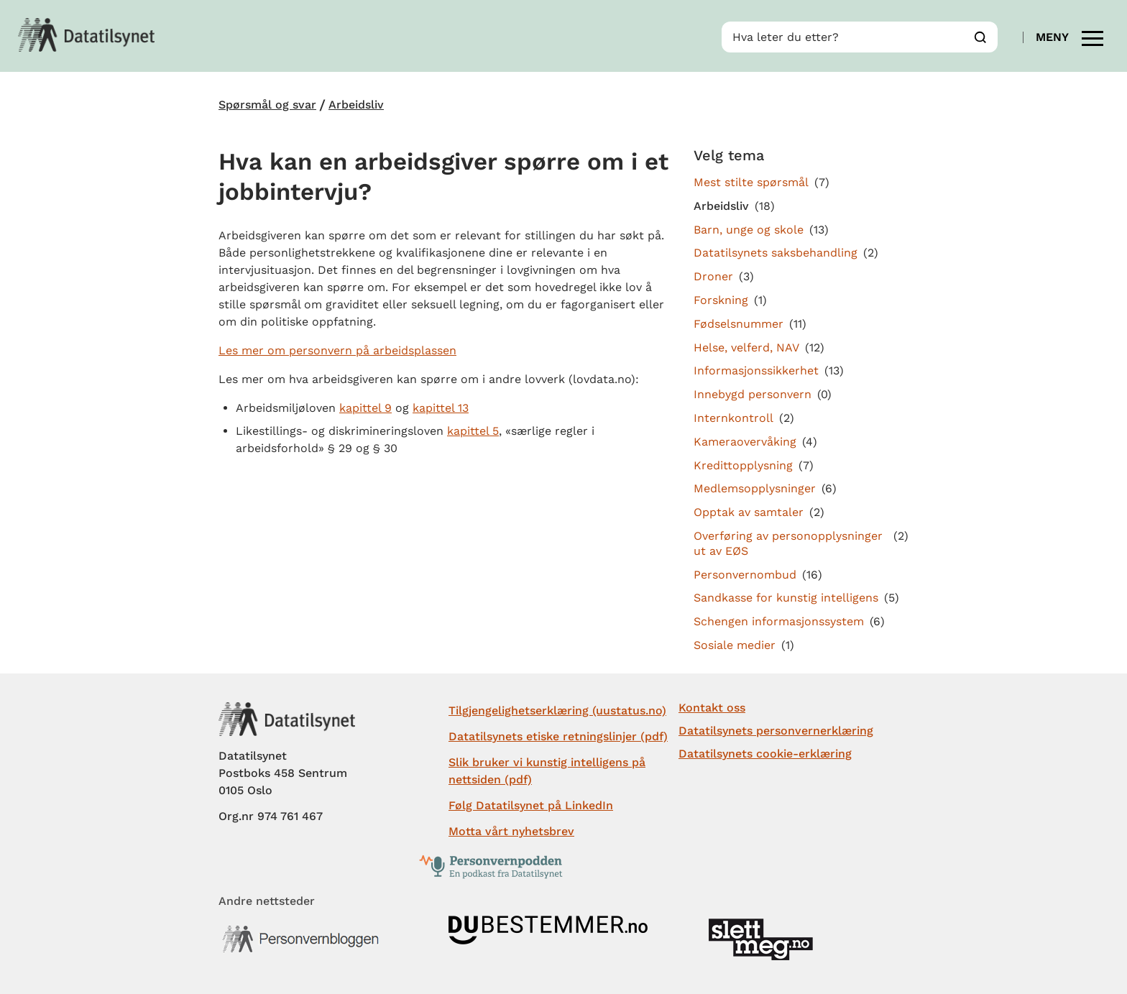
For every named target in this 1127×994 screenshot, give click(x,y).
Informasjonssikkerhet (756, 370)
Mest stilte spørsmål (751, 182)
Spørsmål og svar (267, 105)
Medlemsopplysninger (755, 488)
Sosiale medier (735, 645)
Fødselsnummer (738, 324)
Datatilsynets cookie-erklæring (765, 753)
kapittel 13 (441, 408)
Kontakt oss (711, 707)
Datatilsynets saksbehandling (775, 252)
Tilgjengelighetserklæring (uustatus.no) (557, 710)
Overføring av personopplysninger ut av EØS (788, 543)
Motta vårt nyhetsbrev (511, 831)
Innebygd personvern (752, 394)
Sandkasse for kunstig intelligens (786, 597)
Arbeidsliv (356, 105)
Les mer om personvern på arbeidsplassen (337, 350)
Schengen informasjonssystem (779, 621)
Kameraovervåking (745, 441)
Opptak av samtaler (749, 512)
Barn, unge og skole (749, 229)
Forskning (721, 300)
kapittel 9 (365, 408)
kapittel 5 (473, 431)
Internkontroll (733, 418)
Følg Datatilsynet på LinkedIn (530, 805)
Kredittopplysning (743, 465)
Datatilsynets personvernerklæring (775, 730)
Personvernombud (745, 574)
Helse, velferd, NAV (746, 347)
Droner (713, 276)
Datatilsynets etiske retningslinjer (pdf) (558, 736)
